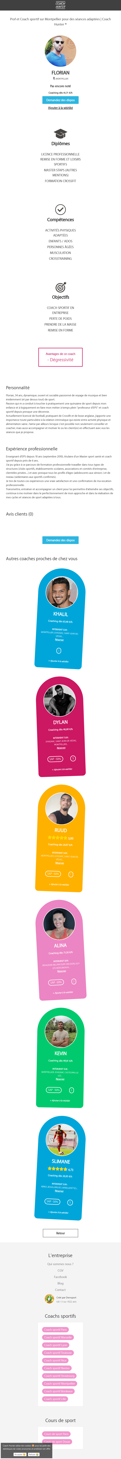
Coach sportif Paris (55, 1329)
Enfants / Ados (60, 241)
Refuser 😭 (34, 1454)
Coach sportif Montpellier (59, 1383)
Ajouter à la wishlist (60, 107)
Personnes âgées (60, 246)
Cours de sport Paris (56, 1434)
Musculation (60, 252)
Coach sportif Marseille (58, 1337)
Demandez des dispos (60, 100)
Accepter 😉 (20, 1454)
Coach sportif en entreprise (60, 310)
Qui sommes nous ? (60, 1263)
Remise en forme (60, 330)
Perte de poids (60, 318)
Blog (60, 1283)
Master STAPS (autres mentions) (60, 173)
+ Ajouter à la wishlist (58, 661)
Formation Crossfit (60, 180)
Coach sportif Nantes (56, 1368)
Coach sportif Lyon (55, 1345)
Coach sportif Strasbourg (59, 1376)
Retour (60, 1233)
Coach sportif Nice (55, 1360)
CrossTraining (60, 258)
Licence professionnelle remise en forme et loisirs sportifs (60, 159)
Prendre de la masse (60, 324)
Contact (60, 1289)
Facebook (60, 1276)
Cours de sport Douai (57, 1441)
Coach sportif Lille (55, 1399)
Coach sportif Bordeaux (58, 1391)
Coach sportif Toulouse (58, 1352)
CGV (60, 1270)
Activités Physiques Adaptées (60, 233)
